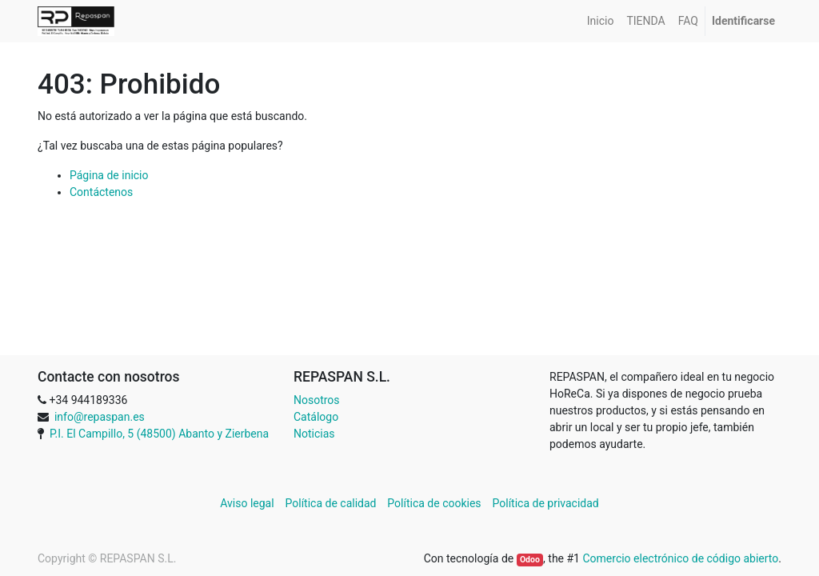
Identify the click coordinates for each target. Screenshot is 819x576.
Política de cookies (434, 503)
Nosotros (317, 400)
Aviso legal (248, 503)
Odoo (530, 559)
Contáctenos (101, 192)
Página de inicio (109, 175)
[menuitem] (601, 21)
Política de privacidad (546, 503)
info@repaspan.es (99, 416)
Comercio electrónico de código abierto (680, 558)
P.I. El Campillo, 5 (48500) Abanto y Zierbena (159, 433)
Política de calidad (331, 503)
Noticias (314, 433)
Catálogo (316, 416)
